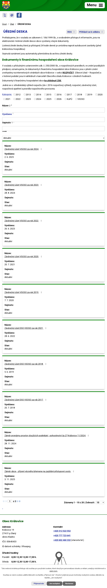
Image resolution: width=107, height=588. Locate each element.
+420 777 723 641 (62, 535)
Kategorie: (7, 94)
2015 (48, 94)
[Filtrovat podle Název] (53, 110)
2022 (18, 99)
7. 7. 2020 (9, 300)
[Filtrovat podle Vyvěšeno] (53, 119)
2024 (38, 99)
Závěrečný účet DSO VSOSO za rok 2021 (25, 328)
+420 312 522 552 (62, 531)
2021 (7, 99)
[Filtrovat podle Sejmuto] (53, 128)
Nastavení (69, 584)
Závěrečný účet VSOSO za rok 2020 (23, 256)
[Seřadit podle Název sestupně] (11, 105)
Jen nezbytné (54, 584)
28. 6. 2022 (9, 336)
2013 (28, 94)
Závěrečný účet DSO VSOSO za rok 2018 (25, 364)
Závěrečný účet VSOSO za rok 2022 (23, 220)
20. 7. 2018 (9, 407)
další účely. (53, 571)
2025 (48, 99)
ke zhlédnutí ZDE (52, 80)
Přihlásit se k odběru (91, 32)
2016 (59, 94)
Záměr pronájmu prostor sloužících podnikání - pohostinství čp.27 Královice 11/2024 (47, 435)
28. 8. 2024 (9, 193)
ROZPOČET (68, 72)
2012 (18, 94)
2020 (100, 94)
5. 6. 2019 (9, 372)
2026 (59, 99)
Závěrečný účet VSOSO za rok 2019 (23, 292)
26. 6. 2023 (9, 228)
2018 (79, 94)
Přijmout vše (39, 584)
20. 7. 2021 (9, 264)
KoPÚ (69, 99)
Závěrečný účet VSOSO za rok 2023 (23, 185)
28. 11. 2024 (10, 443)
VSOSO (81, 99)
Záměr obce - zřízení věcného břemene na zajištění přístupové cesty (39, 471)
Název (6, 105)
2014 (38, 94)
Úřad (12, 24)
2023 (28, 99)
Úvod (4, 24)
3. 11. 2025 (9, 479)
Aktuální (8, 169)
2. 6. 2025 (9, 157)
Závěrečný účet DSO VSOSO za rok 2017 (25, 399)
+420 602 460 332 (62, 540)
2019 (89, 94)
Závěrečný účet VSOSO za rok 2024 (23, 149)
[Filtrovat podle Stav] (53, 138)
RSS (71, 32)
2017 (69, 94)
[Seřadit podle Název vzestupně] (11, 104)
